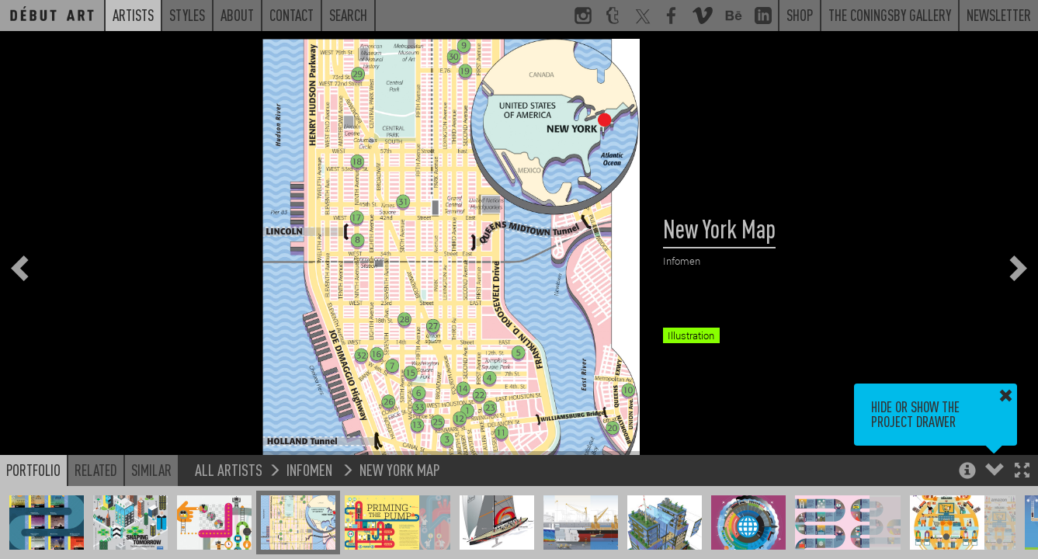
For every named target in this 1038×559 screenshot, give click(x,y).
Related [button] (96, 470)
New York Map (399, 469)
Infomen (310, 469)
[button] (1022, 471)
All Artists (228, 469)
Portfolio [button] (33, 470)
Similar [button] (151, 470)
